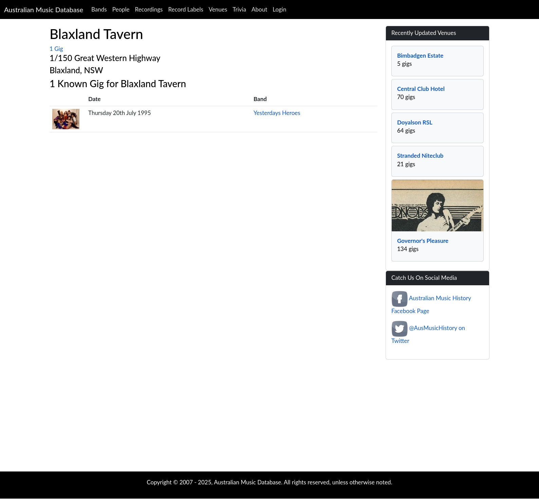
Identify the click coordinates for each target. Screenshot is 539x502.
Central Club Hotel (421, 88)
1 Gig (56, 48)
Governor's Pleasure (422, 240)
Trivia (239, 9)
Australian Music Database (43, 9)
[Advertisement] (269, 417)
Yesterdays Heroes (277, 112)
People (121, 9)
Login (279, 9)
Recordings (149, 9)
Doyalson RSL (414, 122)
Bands (99, 9)
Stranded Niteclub (420, 155)
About (259, 9)
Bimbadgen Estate (420, 55)
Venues (218, 9)
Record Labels (185, 9)
